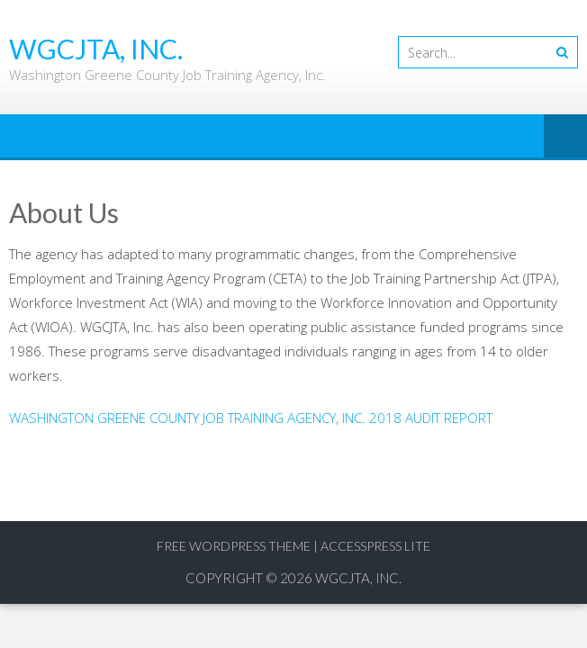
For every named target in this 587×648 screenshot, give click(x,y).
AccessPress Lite (375, 546)
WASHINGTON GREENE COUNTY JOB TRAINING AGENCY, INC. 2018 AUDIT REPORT (250, 418)
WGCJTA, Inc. (358, 578)
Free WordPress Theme (234, 546)
